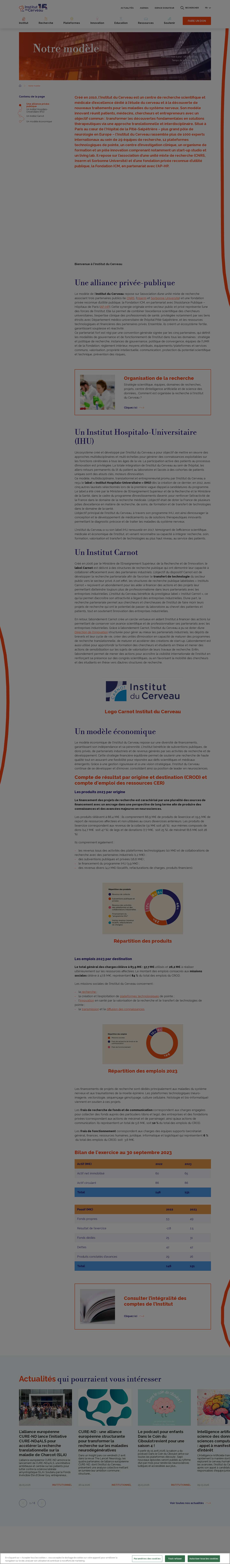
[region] (115, 1558)
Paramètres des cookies (147, 1558)
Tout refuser (175, 1558)
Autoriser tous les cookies (203, 1558)
